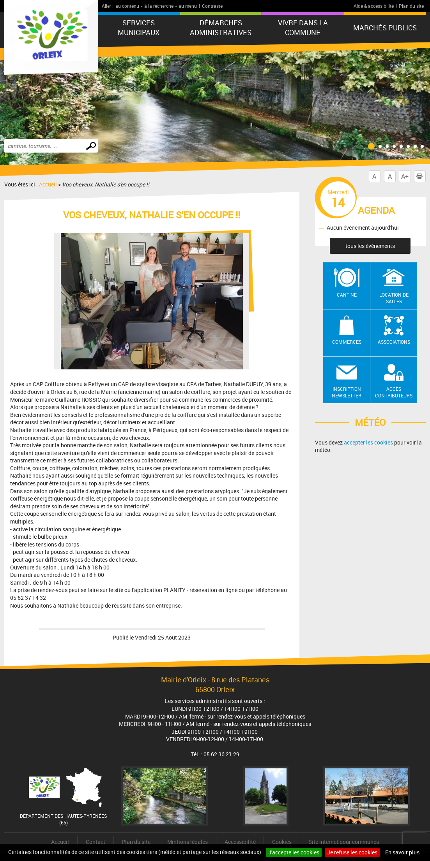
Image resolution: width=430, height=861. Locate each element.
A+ (405, 176)
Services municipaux (138, 27)
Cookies (282, 841)
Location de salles (394, 298)
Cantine (347, 295)
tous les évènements (370, 246)
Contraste (212, 6)
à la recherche (158, 6)
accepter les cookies (368, 442)
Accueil (48, 184)
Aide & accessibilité (374, 6)
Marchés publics (385, 27)
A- (375, 176)
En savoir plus (402, 852)
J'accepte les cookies (293, 852)
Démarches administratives (220, 27)
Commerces (346, 342)
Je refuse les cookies (352, 852)
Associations (394, 342)
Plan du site (411, 6)
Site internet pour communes (343, 841)
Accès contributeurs (393, 392)
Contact (95, 841)
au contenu (127, 6)
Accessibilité (240, 841)
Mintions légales (187, 841)
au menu (188, 6)
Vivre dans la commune (303, 27)
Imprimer (421, 176)
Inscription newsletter (346, 392)
